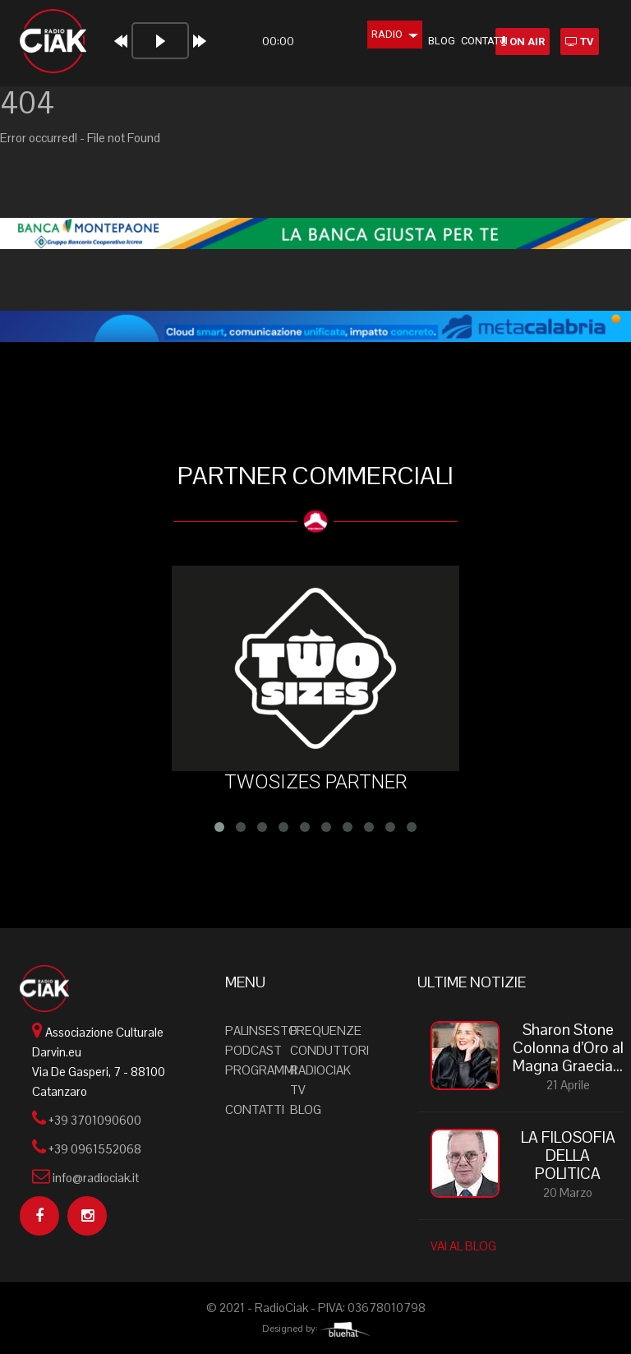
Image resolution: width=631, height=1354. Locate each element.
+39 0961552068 (94, 1149)
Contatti (462, 41)
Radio (372, 34)
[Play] (116, 40)
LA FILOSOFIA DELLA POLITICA (568, 1156)
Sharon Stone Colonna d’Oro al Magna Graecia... (568, 1048)
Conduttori (329, 1050)
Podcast (253, 1050)
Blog (419, 41)
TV (579, 41)
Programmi (261, 1070)
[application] (193, 47)
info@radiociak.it (96, 1177)
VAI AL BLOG (463, 1246)
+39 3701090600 (94, 1120)
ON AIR (522, 41)
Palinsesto (261, 1030)
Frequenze (326, 1030)
